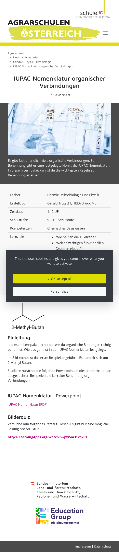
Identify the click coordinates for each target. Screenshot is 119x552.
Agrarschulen (16, 53)
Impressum (83, 546)
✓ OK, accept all (59, 279)
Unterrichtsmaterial (25, 57)
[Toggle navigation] (105, 33)
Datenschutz (102, 546)
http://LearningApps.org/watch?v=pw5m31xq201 (47, 437)
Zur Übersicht (59, 94)
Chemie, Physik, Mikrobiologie (32, 61)
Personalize (59, 291)
